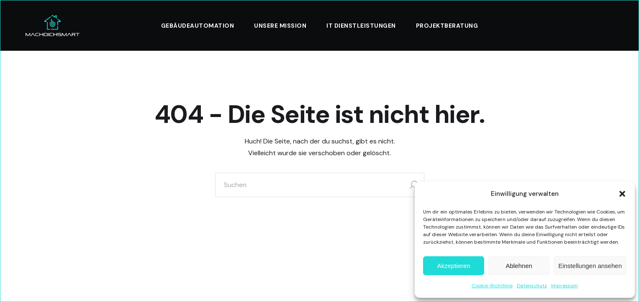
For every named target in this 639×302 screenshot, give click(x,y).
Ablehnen (519, 265)
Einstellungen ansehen (590, 265)
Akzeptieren (453, 265)
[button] (622, 194)
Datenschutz (532, 285)
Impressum (564, 285)
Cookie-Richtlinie (492, 285)
